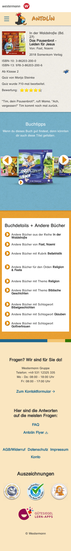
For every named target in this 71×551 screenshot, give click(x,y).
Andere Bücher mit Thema (35, 281)
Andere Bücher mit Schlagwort (32, 305)
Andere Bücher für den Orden (37, 267)
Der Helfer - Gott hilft (38, 182)
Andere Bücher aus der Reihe (36, 235)
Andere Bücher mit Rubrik (36, 253)
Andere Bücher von (33, 244)
